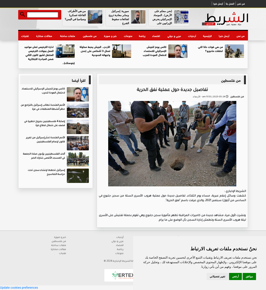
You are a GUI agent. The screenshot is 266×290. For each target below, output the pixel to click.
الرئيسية (207, 35)
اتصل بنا (230, 3)
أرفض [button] (235, 276)
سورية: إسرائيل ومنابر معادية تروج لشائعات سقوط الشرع (119, 17)
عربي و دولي (174, 35)
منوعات (128, 35)
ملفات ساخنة (67, 35)
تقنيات (25, 35)
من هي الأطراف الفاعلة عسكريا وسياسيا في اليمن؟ (75, 15)
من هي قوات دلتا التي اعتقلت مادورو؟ (210, 48)
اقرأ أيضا (78, 79)
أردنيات (192, 35)
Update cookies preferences (19, 287)
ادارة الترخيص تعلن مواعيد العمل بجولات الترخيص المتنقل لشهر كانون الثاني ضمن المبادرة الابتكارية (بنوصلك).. (49, 54)
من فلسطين (90, 35)
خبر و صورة (110, 35)
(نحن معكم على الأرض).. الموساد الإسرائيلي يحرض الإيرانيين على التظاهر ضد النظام (170, 19)
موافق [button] (249, 276)
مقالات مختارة (44, 35)
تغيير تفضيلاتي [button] (217, 276)
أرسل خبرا (218, 3)
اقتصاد (156, 35)
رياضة (142, 35)
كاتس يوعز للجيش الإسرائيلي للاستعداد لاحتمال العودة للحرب (154, 50)
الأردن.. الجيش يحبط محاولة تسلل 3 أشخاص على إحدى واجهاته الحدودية (95, 50)
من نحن (241, 3)
